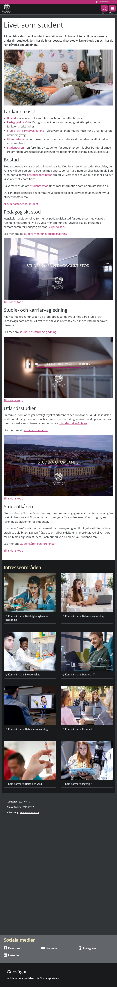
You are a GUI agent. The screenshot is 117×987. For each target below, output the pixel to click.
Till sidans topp (13, 302)
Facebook (12, 948)
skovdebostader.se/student (21, 204)
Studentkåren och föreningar (38, 543)
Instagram (87, 948)
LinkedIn (11, 955)
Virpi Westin (56, 227)
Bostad (11, 118)
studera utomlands (36, 430)
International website (106, 1)
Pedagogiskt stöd (18, 122)
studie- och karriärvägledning (38, 332)
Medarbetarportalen (22, 978)
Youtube (49, 948)
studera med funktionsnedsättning (45, 234)
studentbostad (39, 186)
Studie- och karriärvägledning (25, 130)
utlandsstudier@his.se (73, 423)
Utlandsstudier (16, 139)
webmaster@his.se (29, 812)
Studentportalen (49, 978)
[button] (104, 9)
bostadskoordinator (39, 175)
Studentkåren (15, 147)
